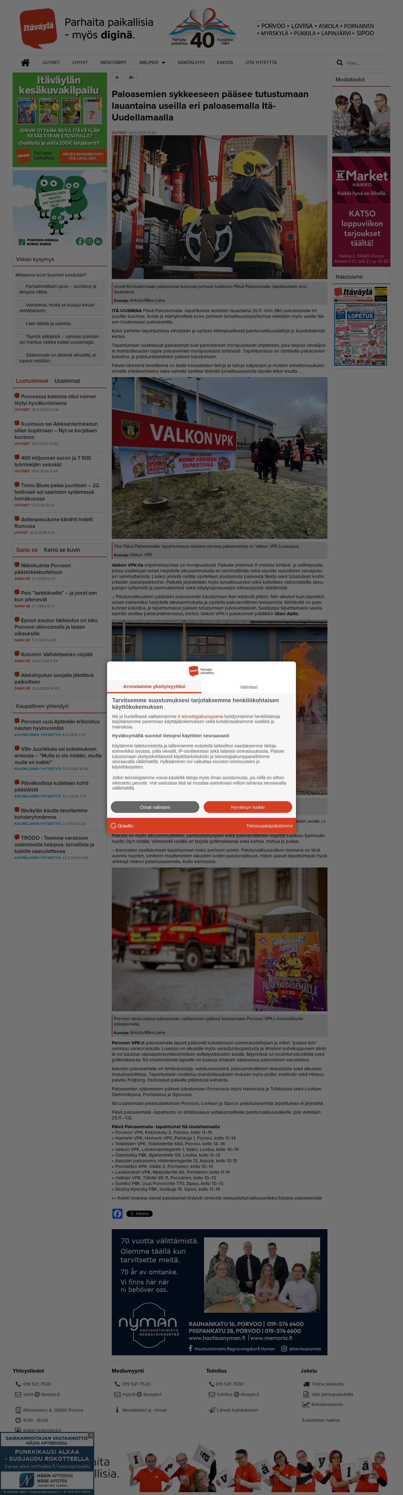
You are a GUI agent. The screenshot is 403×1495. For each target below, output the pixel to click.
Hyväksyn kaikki (248, 807)
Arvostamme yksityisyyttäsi (154, 686)
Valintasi (249, 686)
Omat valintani (155, 807)
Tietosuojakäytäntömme (269, 825)
